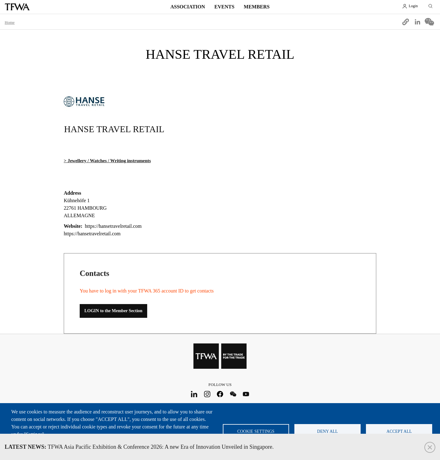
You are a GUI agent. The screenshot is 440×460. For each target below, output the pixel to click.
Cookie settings (255, 431)
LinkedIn (194, 394)
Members (257, 6)
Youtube (246, 394)
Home (10, 22)
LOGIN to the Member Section (113, 310)
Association (187, 6)
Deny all (327, 431)
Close (429, 447)
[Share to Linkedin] (417, 22)
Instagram (207, 394)
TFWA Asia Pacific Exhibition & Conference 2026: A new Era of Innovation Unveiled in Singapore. (139, 447)
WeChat (233, 394)
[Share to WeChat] (429, 22)
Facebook (220, 394)
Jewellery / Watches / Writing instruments (109, 160)
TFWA (17, 7)
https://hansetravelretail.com (92, 233)
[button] (405, 22)
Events (224, 6)
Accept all (399, 431)
